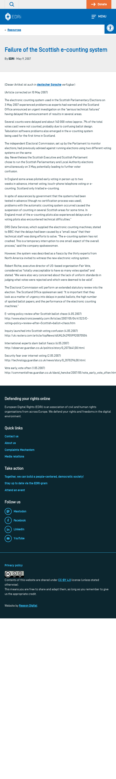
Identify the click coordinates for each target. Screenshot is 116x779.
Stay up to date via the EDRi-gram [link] (26, 483)
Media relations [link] (14, 456)
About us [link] (10, 443)
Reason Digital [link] (28, 605)
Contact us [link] (12, 436)
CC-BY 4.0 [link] (64, 580)
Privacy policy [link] (14, 565)
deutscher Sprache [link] (49, 84)
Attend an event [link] (15, 490)
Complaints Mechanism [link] (19, 450)
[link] (110, 28)
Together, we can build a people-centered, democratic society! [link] (44, 476)
